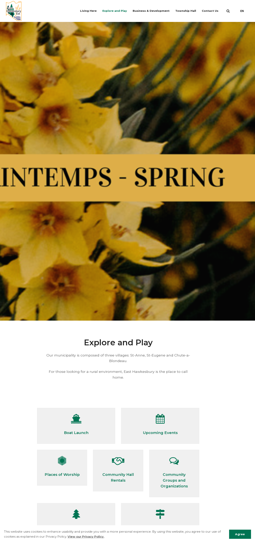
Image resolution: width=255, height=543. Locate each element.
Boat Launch (76, 432)
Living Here (92, 10)
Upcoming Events (160, 432)
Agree (240, 534)
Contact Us (211, 10)
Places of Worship (62, 474)
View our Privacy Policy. (86, 536)
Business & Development (153, 10)
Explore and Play (118, 10)
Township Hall (188, 10)
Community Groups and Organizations (174, 480)
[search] (228, 11)
